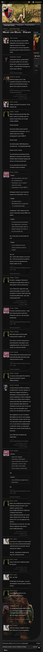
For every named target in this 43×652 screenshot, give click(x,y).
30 (36, 60)
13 (35, 64)
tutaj (27, 194)
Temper (12, 111)
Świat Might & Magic (9, 25)
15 (38, 64)
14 (36, 64)
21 (36, 66)
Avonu (11, 172)
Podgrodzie (20, 25)
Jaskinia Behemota (17, 643)
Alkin (11, 38)
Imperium (5, 28)
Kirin (11, 539)
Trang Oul (12, 77)
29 (35, 60)
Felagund (12, 606)
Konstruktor (13, 57)
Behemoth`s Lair (8, 13)
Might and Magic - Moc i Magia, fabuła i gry (16, 30)
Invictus (12, 385)
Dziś (36, 70)
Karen (11, 501)
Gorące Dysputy (30, 25)
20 (35, 66)
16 (40, 64)
